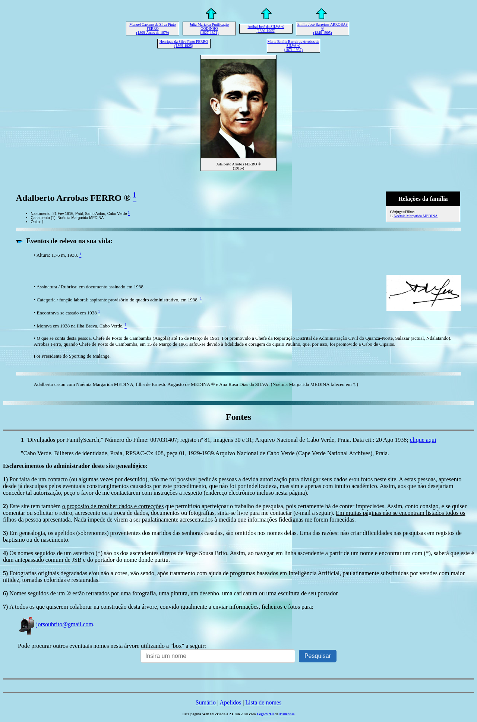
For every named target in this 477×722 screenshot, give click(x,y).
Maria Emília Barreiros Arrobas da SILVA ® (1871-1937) (293, 45)
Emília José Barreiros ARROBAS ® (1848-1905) (322, 28)
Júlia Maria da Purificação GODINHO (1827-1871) (209, 28)
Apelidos (230, 702)
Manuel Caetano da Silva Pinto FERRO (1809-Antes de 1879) (152, 28)
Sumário (206, 702)
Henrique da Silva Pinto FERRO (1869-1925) (183, 43)
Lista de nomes (263, 702)
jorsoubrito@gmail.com (55, 624)
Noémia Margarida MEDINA (415, 216)
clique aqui (423, 440)
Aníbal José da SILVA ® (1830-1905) (265, 29)
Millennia (286, 714)
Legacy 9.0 (265, 714)
